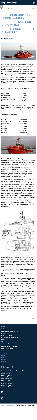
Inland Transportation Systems (9, 331)
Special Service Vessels (8, 344)
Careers (3, 357)
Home (2, 8)
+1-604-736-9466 (18, 371)
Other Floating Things (7, 348)
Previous (4, 318)
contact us (4, 310)
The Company (5, 353)
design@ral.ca (7, 376)
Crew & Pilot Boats (6, 335)
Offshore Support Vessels (8, 342)
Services (4, 351)
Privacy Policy (12, 405)
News (6, 8)
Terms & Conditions (5, 405)
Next (33, 318)
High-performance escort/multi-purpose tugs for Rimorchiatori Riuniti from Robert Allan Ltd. (18, 23)
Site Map (4, 361)
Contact (3, 359)
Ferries (3, 339)
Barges (3, 333)
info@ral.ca (5, 381)
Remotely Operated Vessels (9, 346)
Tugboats (4, 329)
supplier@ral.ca (7, 386)
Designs (3, 326)
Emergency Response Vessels (9, 337)
